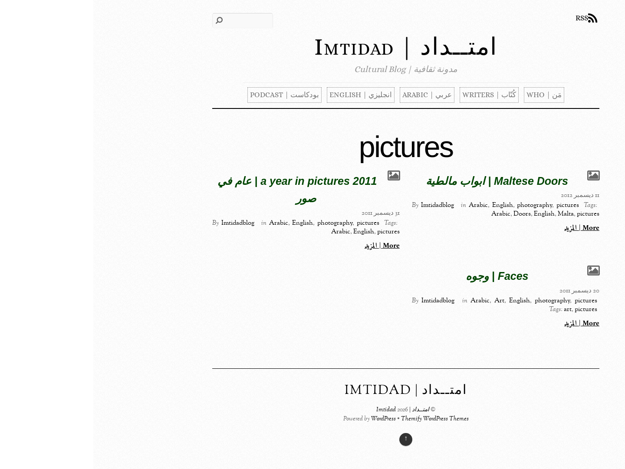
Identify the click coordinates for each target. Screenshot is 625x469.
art (474, 309)
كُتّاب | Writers (396, 95)
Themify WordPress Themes (341, 419)
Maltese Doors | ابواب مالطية (403, 181)
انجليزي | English (267, 95)
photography (441, 205)
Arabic (385, 205)
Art (406, 300)
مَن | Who (450, 95)
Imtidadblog (344, 205)
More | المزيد (488, 228)
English (409, 205)
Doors (429, 214)
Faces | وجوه (403, 276)
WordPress (290, 419)
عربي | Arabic (334, 95)
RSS (488, 18)
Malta (472, 214)
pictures (474, 205)
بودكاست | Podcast (191, 95)
